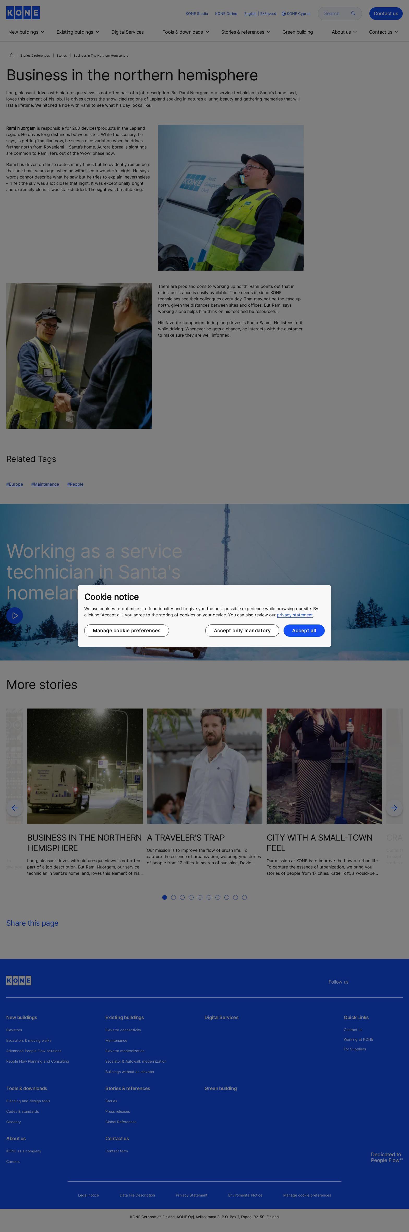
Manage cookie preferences (126, 630)
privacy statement (295, 614)
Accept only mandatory (242, 630)
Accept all (304, 630)
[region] (204, 616)
